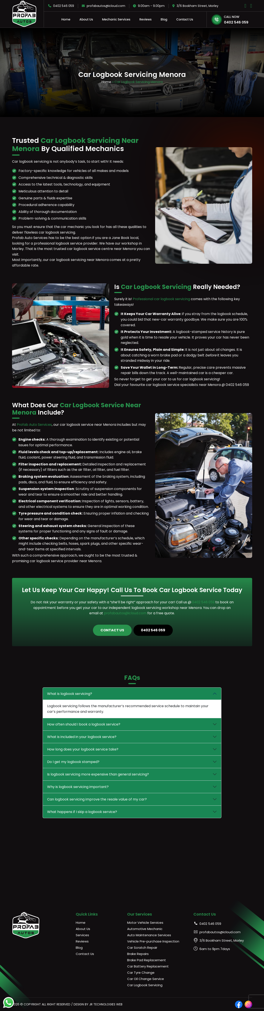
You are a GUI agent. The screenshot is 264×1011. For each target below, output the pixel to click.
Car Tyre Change (140, 972)
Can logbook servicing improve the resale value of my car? (97, 799)
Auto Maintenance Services (149, 935)
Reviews (145, 19)
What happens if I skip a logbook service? (82, 811)
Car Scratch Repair (142, 947)
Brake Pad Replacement (146, 960)
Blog (164, 19)
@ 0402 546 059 (235, 384)
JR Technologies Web (106, 1004)
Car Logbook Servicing (144, 985)
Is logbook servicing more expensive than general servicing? (98, 774)
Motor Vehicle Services (145, 922)
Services (82, 935)
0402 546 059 (61, 6)
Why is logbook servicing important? (78, 786)
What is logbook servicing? (69, 693)
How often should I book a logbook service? (83, 724)
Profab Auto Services (34, 424)
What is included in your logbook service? (81, 736)
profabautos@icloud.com (103, 6)
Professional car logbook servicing (162, 298)
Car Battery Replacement (148, 966)
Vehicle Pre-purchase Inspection (153, 941)
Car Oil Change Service (145, 978)
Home (65, 19)
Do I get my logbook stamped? (73, 761)
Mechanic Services (116, 19)
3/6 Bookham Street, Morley (195, 6)
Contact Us (184, 19)
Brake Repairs (138, 953)
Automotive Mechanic (144, 928)
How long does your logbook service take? (82, 749)
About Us (86, 19)
